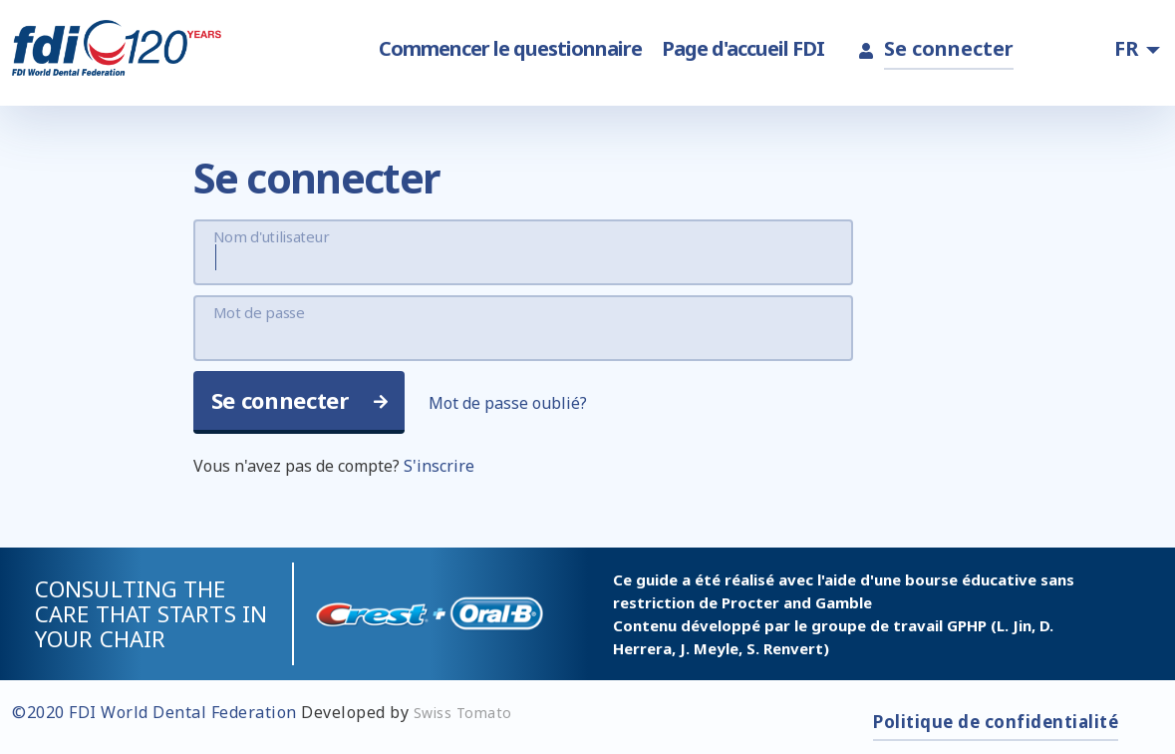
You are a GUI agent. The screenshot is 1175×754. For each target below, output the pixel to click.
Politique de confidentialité (995, 721)
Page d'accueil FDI (743, 48)
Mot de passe (259, 312)
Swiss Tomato (463, 712)
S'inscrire (439, 466)
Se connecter (949, 48)
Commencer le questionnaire (510, 48)
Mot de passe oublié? (508, 403)
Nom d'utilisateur (271, 236)
